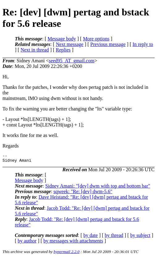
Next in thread (35, 49)
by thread (114, 237)
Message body (62, 38)
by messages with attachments (73, 242)
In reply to (143, 44)
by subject (140, 237)
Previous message (108, 44)
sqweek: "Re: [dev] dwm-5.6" (82, 193)
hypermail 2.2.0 (67, 253)
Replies (63, 49)
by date (90, 237)
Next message (69, 44)
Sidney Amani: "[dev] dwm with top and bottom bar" (97, 187)
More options (96, 38)
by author (27, 242)
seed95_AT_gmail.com (71, 60)
